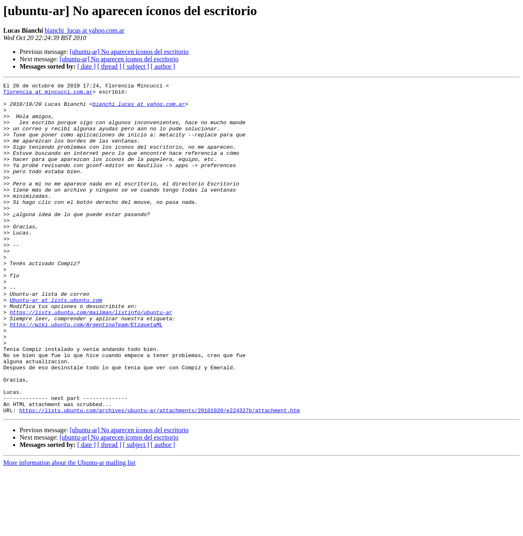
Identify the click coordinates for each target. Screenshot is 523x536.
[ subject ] (136, 66)
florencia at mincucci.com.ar (47, 94)
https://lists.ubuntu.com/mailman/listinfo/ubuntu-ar (91, 358)
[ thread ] (109, 66)
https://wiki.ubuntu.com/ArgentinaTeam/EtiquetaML (86, 373)
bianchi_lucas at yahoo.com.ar (84, 30)
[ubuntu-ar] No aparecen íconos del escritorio (129, 51)
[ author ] (163, 66)
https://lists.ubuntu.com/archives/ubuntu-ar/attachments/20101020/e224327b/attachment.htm (159, 476)
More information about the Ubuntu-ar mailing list (69, 528)
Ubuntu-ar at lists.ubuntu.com (56, 344)
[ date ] (86, 66)
